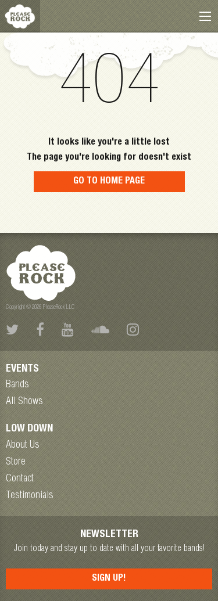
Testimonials (29, 496)
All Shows (24, 402)
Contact (20, 479)
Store (16, 462)
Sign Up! (109, 579)
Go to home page (109, 181)
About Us (23, 445)
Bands (17, 385)
